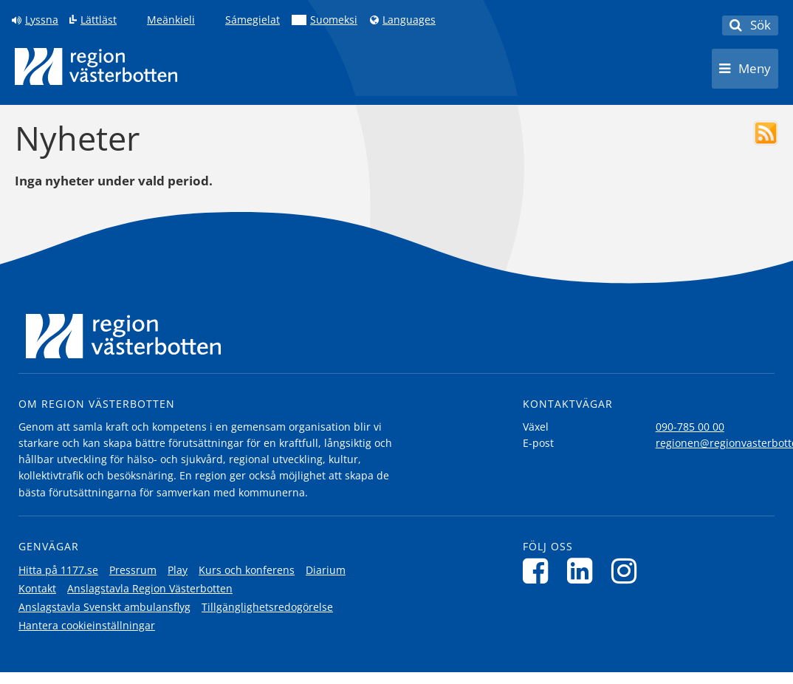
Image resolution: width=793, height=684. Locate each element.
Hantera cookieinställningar (86, 625)
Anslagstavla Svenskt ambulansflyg (104, 607)
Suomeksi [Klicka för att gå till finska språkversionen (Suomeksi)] (333, 20)
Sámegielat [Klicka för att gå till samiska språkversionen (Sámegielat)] (252, 20)
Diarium (326, 570)
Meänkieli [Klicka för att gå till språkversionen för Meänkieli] (171, 20)
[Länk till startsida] (96, 66)
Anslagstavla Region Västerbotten (150, 588)
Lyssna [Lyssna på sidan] (41, 20)
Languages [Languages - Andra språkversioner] (409, 20)
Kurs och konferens (247, 570)
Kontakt (37, 588)
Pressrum (133, 570)
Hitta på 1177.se (58, 570)
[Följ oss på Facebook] (539, 571)
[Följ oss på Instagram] (628, 571)
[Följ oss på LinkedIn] (583, 571)
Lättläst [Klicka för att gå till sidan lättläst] (98, 20)
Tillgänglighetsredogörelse (267, 607)
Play (178, 570)
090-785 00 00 (690, 427)
